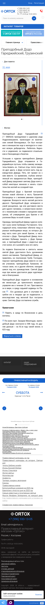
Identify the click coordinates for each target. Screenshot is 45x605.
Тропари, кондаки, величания (14, 480)
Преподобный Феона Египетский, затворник (15, 450)
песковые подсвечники (10, 574)
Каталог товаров (23, 26)
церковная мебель (8, 564)
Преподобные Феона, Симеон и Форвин (14, 431)
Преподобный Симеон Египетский (12, 447)
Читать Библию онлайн (11, 465)
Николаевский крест (9, 579)
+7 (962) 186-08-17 (23, 12)
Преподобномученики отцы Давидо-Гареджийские (17, 443)
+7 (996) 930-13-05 (23, 8)
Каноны (5, 483)
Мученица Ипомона (8, 446)
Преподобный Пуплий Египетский (12, 434)
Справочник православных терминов (17, 505)
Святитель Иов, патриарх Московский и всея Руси (17, 433)
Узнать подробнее (9, 596)
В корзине (34, 603)
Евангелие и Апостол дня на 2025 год (17, 490)
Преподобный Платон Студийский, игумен (15, 437)
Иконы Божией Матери (11, 468)
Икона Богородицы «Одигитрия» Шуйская (22, 421)
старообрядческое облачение (12, 571)
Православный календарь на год (15, 458)
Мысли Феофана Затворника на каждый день (22, 495)
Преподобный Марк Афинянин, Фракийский (15, 436)
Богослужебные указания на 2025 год (17, 488)
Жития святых (8, 473)
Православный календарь (26, 380)
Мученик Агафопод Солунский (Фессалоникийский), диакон (20, 444)
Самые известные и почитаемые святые (19, 493)
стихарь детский (7, 569)
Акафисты (6, 478)
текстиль (4, 566)
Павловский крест (8, 576)
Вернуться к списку (12, 336)
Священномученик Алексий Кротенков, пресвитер (17, 440)
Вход (30, 3)
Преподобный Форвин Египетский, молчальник (16, 453)
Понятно (38, 595)
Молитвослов (7, 475)
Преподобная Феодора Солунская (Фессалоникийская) (19, 439)
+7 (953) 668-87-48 (23, 10)
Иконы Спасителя (9, 470)
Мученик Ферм (6, 451)
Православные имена (11, 485)
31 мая (6, 67)
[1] (42, 133)
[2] (7, 291)
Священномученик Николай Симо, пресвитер (16, 441)
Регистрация (39, 3)
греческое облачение (9, 581)
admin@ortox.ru (15, 524)
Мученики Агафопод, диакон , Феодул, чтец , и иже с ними (19, 430)
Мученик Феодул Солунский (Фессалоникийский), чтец (19, 449)
